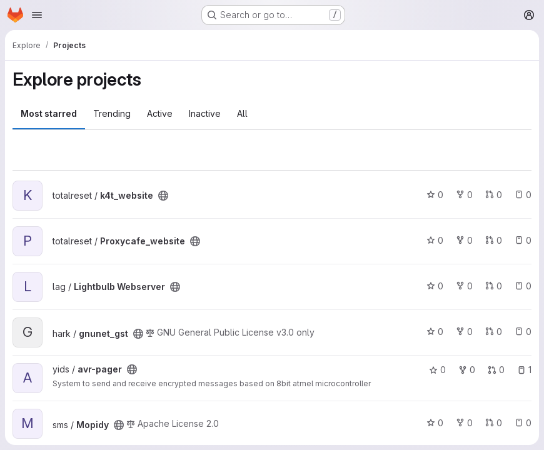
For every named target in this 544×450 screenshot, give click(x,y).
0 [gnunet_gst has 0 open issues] (523, 331)
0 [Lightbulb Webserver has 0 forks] (464, 286)
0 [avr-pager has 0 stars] (437, 369)
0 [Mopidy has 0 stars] (434, 423)
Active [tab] (160, 113)
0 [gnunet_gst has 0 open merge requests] (493, 331)
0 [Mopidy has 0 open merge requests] (493, 423)
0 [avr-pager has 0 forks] (466, 369)
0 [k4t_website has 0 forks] (464, 194)
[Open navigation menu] (37, 15)
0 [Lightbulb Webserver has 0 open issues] (523, 286)
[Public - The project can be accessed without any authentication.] (163, 196)
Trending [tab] (112, 113)
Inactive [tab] (205, 113)
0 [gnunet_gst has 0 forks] (464, 331)
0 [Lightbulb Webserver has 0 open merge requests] (493, 286)
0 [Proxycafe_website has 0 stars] (434, 240)
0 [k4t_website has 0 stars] (434, 194)
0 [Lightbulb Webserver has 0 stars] (434, 286)
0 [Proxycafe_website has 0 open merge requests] (493, 240)
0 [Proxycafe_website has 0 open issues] (523, 240)
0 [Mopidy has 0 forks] (464, 423)
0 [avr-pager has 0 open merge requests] (496, 369)
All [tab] (242, 113)
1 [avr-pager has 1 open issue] (524, 369)
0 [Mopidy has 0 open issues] (523, 423)
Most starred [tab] (49, 113)
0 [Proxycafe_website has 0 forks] (464, 240)
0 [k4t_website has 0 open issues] (523, 194)
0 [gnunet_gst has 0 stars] (434, 331)
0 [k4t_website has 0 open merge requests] (493, 194)
